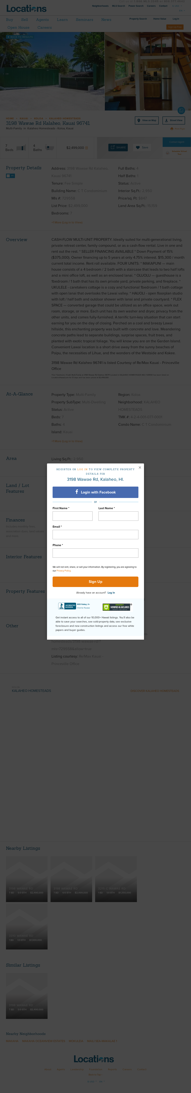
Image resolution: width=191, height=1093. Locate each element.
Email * (57, 527)
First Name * (61, 508)
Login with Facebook (95, 492)
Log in (82, 469)
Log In (111, 592)
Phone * (58, 545)
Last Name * (106, 508)
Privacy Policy (64, 570)
